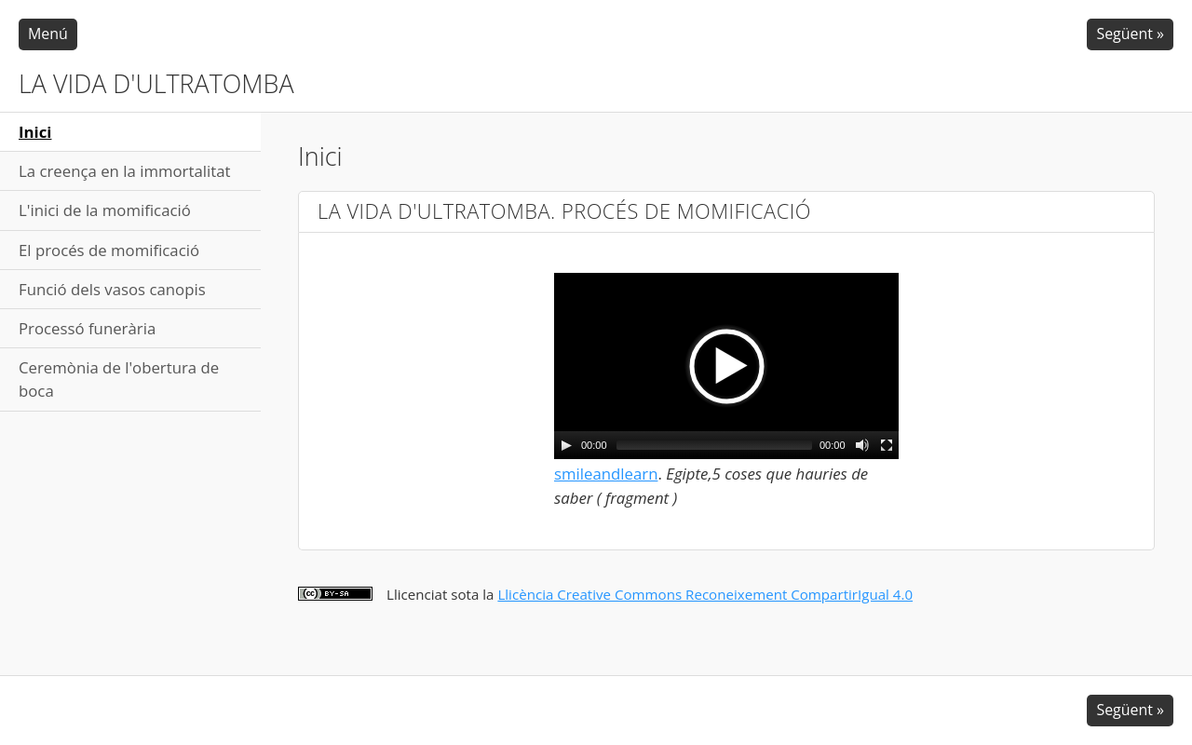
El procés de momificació (109, 250)
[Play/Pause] (566, 445)
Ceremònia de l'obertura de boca (119, 379)
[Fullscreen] (886, 445)
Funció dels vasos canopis (112, 289)
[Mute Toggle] (862, 445)
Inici (35, 131)
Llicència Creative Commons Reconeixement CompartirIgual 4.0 (705, 594)
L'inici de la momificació (105, 210)
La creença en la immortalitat (125, 171)
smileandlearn (605, 473)
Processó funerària (87, 328)
